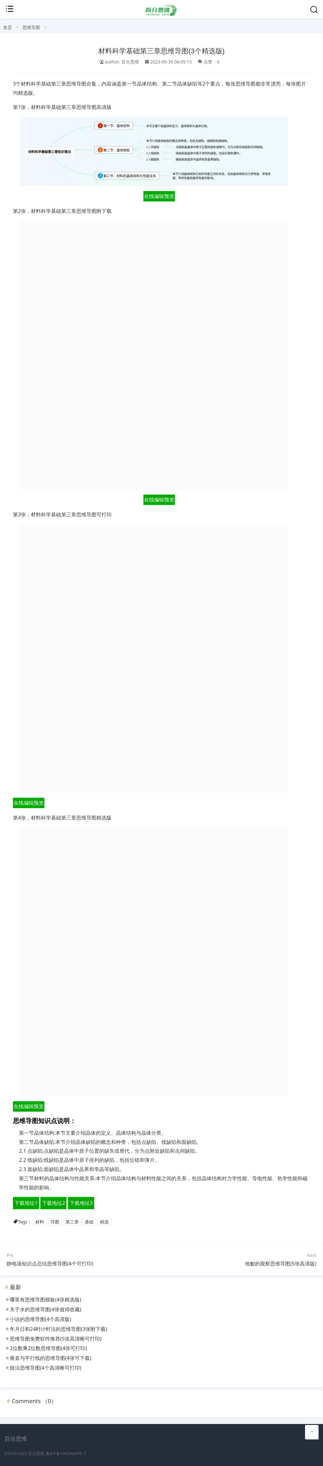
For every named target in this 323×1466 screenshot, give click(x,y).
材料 (39, 1222)
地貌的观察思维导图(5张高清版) (280, 1263)
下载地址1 (25, 1202)
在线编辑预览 (159, 196)
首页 (7, 27)
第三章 (72, 1222)
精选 (104, 1222)
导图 (54, 1222)
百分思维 (36, 1453)
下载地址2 (53, 1202)
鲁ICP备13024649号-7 (66, 1453)
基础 (89, 1222)
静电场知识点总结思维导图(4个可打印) (50, 1263)
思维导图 (31, 27)
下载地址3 (81, 1202)
